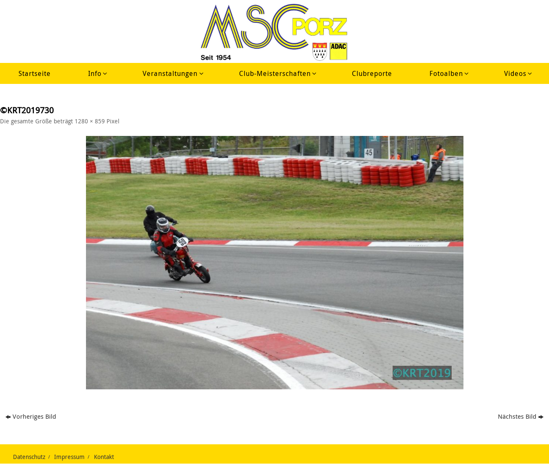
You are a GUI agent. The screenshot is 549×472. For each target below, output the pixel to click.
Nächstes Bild (521, 416)
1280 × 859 (90, 121)
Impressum (69, 457)
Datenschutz (29, 457)
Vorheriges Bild (30, 416)
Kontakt (104, 457)
